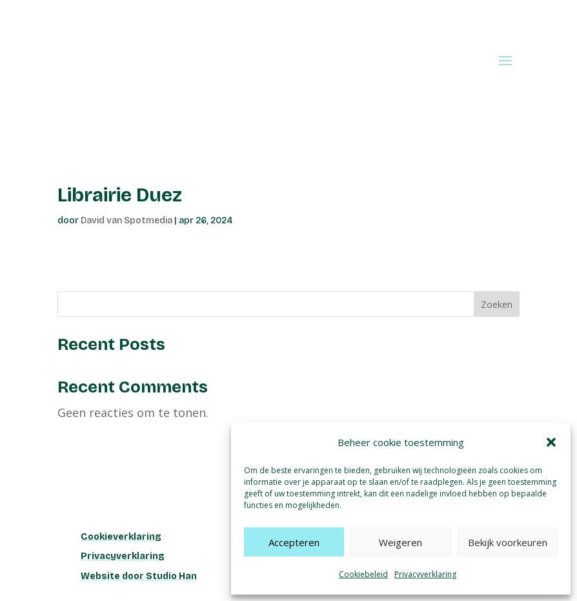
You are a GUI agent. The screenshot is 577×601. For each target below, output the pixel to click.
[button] (551, 442)
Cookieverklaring (121, 536)
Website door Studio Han (139, 576)
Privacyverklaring (425, 574)
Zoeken (496, 304)
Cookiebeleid (363, 574)
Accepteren (293, 542)
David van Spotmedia (126, 220)
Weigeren (400, 542)
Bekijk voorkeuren (507, 542)
